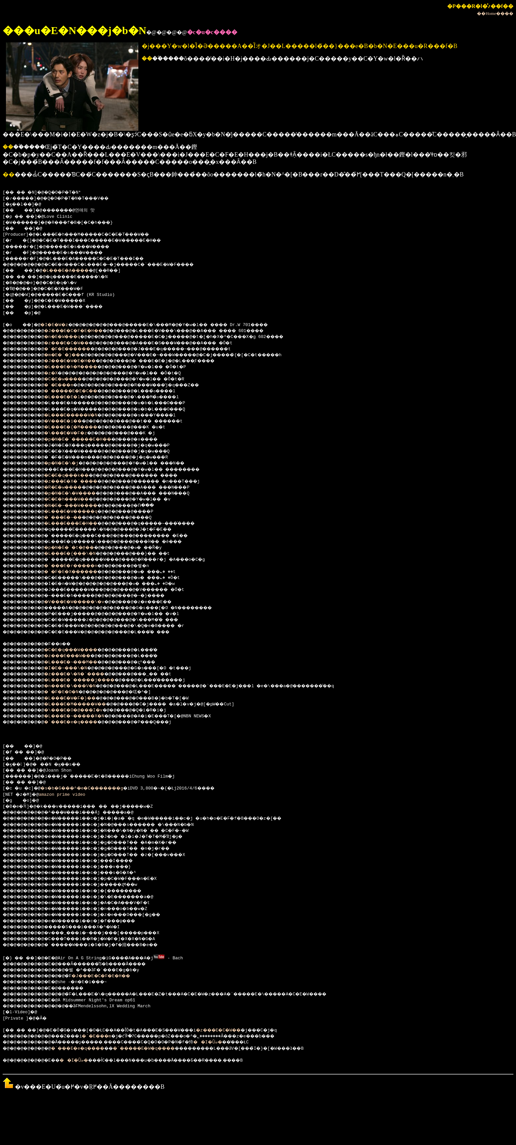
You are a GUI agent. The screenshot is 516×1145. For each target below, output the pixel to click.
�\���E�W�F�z (73, 433)
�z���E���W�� (76, 656)
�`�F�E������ (76, 349)
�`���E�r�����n (80, 566)
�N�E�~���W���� (80, 506)
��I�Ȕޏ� (238, 1042)
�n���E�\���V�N (78, 686)
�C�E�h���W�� (75, 499)
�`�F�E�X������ (80, 572)
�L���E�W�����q (80, 512)
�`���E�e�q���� (80, 722)
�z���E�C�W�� (75, 343)
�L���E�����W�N (80, 415)
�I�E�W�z (59, 325)
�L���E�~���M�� (80, 662)
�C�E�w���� (71, 379)
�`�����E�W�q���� (165, 1048)
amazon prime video (64, 795)
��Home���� (495, 13)
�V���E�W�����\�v (84, 602)
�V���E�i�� (71, 421)
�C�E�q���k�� (75, 476)
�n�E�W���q (69, 337)
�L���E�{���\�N (78, 554)
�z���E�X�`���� (80, 482)
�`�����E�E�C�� (80, 391)
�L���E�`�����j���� (90, 680)
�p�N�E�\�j (68, 463)
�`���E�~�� (71, 518)
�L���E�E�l (69, 397)
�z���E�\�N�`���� (84, 674)
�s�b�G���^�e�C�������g (92, 788)
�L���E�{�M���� (80, 427)
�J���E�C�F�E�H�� (82, 331)
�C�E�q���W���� (80, 650)
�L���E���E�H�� (80, 524)
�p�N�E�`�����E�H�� (87, 440)
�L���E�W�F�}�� (78, 698)
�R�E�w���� (71, 488)
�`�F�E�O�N (68, 692)
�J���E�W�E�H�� (78, 361)
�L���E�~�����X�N (84, 716)
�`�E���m (65, 385)
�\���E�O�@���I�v (82, 710)
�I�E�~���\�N (73, 668)
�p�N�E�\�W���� (78, 494)
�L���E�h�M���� (80, 367)
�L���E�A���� (74, 271)
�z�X (57, 373)
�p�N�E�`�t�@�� (77, 548)
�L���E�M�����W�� (85, 704)
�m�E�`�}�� (69, 355)
